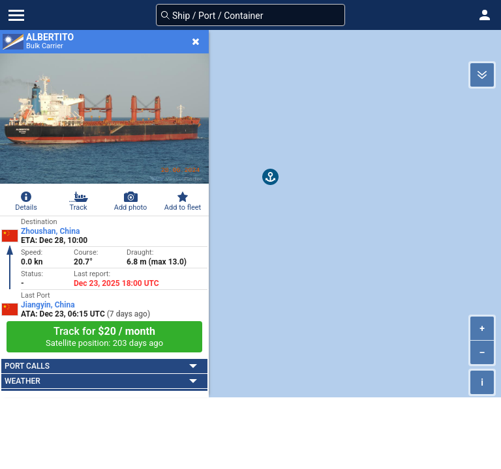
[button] (484, 15)
